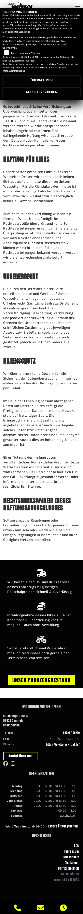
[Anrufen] (17, 908)
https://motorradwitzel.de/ (63, 744)
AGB (76, 846)
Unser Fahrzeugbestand (41, 680)
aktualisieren (70, 874)
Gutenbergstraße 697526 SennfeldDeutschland (15, 720)
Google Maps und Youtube (26, 53)
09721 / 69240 (71, 733)
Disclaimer (72, 863)
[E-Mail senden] (40, 908)
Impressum (71, 851)
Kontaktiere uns (21, 755)
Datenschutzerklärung (19, 31)
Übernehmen (42, 80)
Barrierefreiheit (68, 868)
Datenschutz (71, 857)
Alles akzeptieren (41, 92)
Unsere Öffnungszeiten (63, 826)
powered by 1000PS (66, 880)
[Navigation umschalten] (77, 6)
